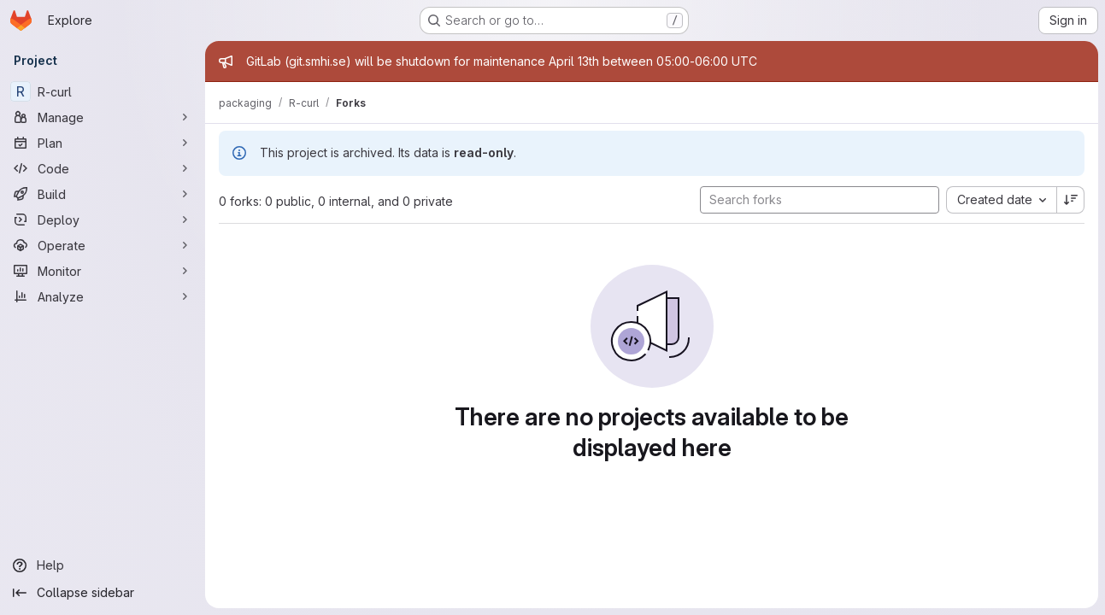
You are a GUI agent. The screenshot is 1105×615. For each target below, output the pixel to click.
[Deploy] (102, 219)
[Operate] (102, 245)
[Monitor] (102, 271)
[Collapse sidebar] (102, 593)
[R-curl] (102, 91)
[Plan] (102, 143)
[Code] (102, 168)
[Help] (102, 565)
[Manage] (102, 117)
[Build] (102, 194)
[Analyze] (102, 296)
